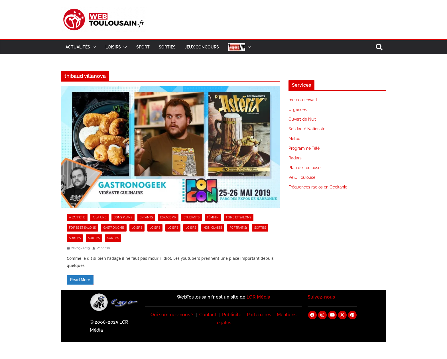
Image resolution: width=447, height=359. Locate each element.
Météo (294, 138)
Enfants (146, 217)
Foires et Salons (82, 227)
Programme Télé (304, 148)
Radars (295, 158)
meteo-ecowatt (302, 100)
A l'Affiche (77, 217)
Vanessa (103, 248)
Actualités (78, 47)
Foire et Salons (238, 217)
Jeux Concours (202, 47)
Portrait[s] (238, 227)
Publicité (231, 314)
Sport (143, 47)
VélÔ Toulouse (301, 177)
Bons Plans (123, 217)
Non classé (213, 227)
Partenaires (259, 314)
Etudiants (192, 217)
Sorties (167, 47)
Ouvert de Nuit (302, 119)
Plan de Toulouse (304, 167)
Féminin (213, 217)
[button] (93, 47)
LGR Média (258, 297)
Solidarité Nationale (306, 129)
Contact (207, 314)
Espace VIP (168, 217)
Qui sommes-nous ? (172, 314)
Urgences (297, 109)
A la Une (99, 217)
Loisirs (113, 47)
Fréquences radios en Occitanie (317, 187)
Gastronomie (113, 227)
